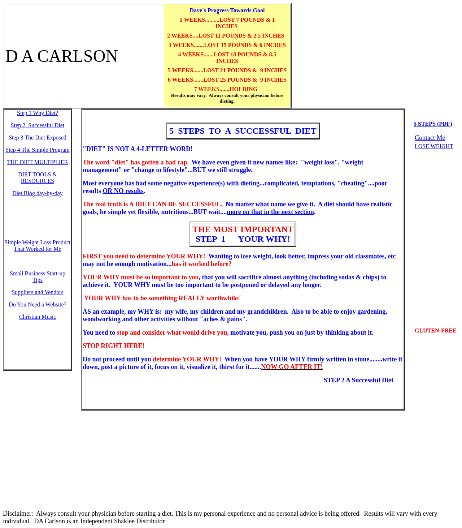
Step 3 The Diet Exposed (37, 137)
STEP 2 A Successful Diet (358, 380)
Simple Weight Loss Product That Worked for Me (38, 245)
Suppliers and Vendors (38, 292)
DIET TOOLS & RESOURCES (37, 177)
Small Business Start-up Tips (37, 276)
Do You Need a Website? (37, 304)
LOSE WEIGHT (434, 146)
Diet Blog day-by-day (37, 193)
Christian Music (37, 317)
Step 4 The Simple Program (37, 150)
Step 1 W (37, 113)
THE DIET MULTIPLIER (37, 162)
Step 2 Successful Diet (37, 125)
